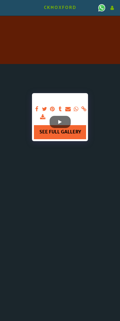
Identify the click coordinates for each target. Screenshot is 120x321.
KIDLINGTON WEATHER (60, 24)
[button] (7, 7)
